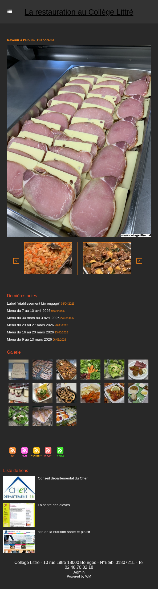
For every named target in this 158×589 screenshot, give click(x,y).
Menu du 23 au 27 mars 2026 (26, 321)
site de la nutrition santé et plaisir (59, 526)
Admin (79, 566)
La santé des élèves (51, 499)
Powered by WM (79, 571)
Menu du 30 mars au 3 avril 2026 (28, 315)
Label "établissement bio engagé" (28, 302)
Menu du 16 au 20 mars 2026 (26, 328)
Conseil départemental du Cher (58, 472)
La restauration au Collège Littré (79, 12)
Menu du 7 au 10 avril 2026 (24, 308)
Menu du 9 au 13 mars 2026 (25, 334)
